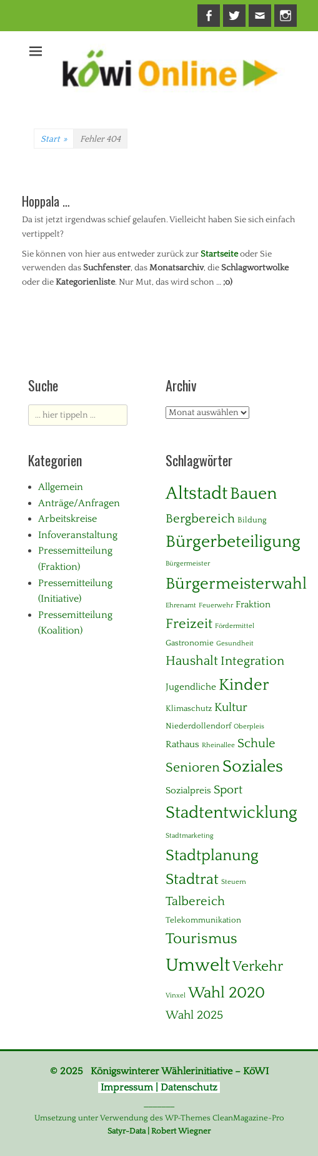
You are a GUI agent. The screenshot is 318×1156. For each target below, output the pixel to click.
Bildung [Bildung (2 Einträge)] (252, 520)
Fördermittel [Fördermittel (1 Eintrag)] (234, 626)
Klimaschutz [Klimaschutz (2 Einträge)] (189, 708)
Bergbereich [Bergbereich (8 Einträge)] (200, 519)
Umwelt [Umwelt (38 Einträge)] (198, 965)
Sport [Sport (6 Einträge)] (228, 789)
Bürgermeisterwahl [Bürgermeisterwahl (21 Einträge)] (236, 584)
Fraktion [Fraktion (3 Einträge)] (253, 604)
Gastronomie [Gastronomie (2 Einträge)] (190, 643)
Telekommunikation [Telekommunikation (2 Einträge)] (203, 920)
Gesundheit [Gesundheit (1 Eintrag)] (235, 643)
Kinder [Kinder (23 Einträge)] (244, 685)
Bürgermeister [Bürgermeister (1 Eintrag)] (188, 563)
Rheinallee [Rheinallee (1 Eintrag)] (218, 745)
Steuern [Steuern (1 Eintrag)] (233, 882)
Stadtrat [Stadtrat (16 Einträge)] (192, 879)
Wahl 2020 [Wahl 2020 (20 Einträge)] (226, 993)
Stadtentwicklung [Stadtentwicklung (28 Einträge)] (231, 812)
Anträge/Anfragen (79, 503)
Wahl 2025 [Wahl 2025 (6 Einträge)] (194, 1015)
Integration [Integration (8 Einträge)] (252, 661)
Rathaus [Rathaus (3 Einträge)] (182, 744)
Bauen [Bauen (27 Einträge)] (253, 493)
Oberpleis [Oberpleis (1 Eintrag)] (249, 726)
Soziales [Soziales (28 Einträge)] (252, 766)
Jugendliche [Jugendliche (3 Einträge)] (191, 687)
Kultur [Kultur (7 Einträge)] (230, 707)
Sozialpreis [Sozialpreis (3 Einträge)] (188, 790)
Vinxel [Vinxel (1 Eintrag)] (176, 995)
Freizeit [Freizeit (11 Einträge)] (189, 624)
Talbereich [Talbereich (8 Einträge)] (195, 901)
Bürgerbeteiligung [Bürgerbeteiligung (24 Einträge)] (233, 541)
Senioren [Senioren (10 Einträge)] (193, 767)
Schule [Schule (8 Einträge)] (256, 743)
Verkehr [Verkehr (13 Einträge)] (257, 966)
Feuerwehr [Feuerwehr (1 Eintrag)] (216, 605)
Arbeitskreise (67, 518)
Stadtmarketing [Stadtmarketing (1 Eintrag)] (190, 836)
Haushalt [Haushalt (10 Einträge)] (192, 661)
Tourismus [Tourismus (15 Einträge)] (201, 939)
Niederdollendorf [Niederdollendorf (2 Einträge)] (198, 726)
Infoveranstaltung (77, 535)
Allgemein (60, 486)
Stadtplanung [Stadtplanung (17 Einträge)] (212, 855)
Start (54, 139)
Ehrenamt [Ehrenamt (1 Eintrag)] (181, 605)
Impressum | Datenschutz (159, 1087)
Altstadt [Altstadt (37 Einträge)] (196, 493)
